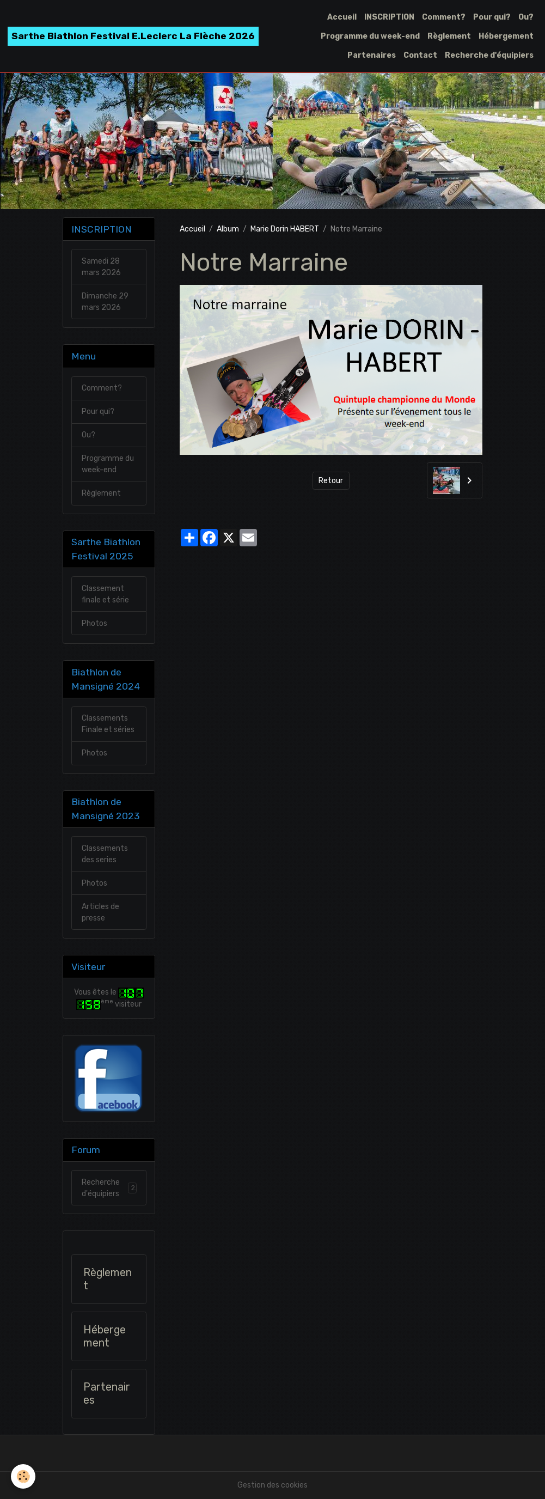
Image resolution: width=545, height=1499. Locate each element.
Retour (331, 480)
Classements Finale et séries (108, 724)
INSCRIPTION (389, 17)
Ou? (526, 17)
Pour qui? (492, 17)
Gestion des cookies (272, 1485)
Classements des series (105, 854)
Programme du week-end (370, 36)
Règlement (449, 36)
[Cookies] (23, 1476)
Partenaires (371, 55)
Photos (94, 623)
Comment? (444, 17)
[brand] (133, 36)
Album (228, 229)
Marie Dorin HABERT (284, 229)
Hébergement (506, 36)
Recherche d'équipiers (489, 55)
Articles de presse (100, 912)
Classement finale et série (105, 594)
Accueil (342, 17)
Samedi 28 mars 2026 (101, 267)
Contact (420, 55)
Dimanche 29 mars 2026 (105, 301)
